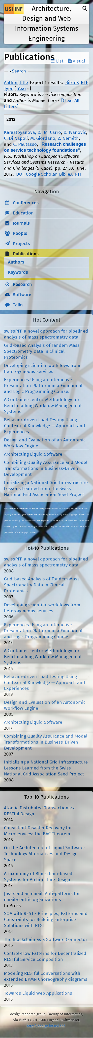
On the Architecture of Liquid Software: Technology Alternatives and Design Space (44, 854)
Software (22, 295)
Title (23, 82)
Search (19, 71)
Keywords (18, 272)
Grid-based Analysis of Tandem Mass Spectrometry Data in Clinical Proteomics (42, 351)
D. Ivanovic (74, 132)
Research (22, 284)
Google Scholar (41, 174)
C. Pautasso (25, 144)
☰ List (57, 61)
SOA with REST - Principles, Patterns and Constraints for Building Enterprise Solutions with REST (46, 919)
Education (23, 213)
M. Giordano (42, 138)
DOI (20, 174)
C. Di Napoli (16, 138)
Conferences (26, 203)
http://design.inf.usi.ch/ (46, 1026)
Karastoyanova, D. (22, 132)
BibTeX (72, 82)
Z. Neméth (68, 138)
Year (21, 88)
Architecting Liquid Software (33, 454)
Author (11, 82)
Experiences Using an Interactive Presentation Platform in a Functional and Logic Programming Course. (43, 386)
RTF (84, 82)
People (20, 233)
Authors (16, 262)
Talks (18, 305)
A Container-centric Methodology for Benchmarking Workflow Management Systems (43, 406)
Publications (26, 254)
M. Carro (52, 132)
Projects (21, 244)
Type (8, 88)
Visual (76, 61)
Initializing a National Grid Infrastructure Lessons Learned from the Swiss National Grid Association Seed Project (46, 489)
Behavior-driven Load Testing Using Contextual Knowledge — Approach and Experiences (44, 426)
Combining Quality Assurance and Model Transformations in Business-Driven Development (45, 468)
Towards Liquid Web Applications (38, 993)
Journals (21, 223)
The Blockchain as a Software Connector (45, 939)
